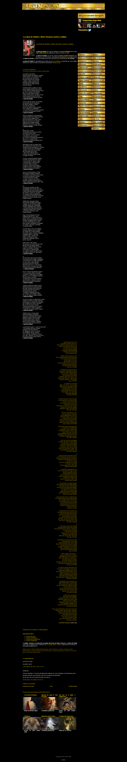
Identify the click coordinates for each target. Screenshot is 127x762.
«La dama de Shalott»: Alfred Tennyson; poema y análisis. (45, 37)
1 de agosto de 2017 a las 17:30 (33, 666)
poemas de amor (68, 649)
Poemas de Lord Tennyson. (30, 629)
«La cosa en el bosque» (30, 695)
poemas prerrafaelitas (59, 650)
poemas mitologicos (47, 650)
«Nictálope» (27, 716)
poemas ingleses (36, 650)
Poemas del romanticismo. (33, 639)
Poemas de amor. (31, 636)
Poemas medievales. (31, 640)
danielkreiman (26, 661)
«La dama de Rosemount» (66, 716)
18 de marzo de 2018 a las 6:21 (33, 679)
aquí (56, 62)
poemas (61, 649)
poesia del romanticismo (33, 652)
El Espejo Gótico (51, 644)
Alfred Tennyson (53, 649)
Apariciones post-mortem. (48, 716)
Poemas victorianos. (31, 637)
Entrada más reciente (28, 686)
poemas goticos (27, 650)
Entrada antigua (73, 686)
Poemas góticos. (43, 629)
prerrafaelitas (56, 61)
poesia (24, 652)
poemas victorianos (71, 650)
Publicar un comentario (29, 683)
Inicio (51, 686)
